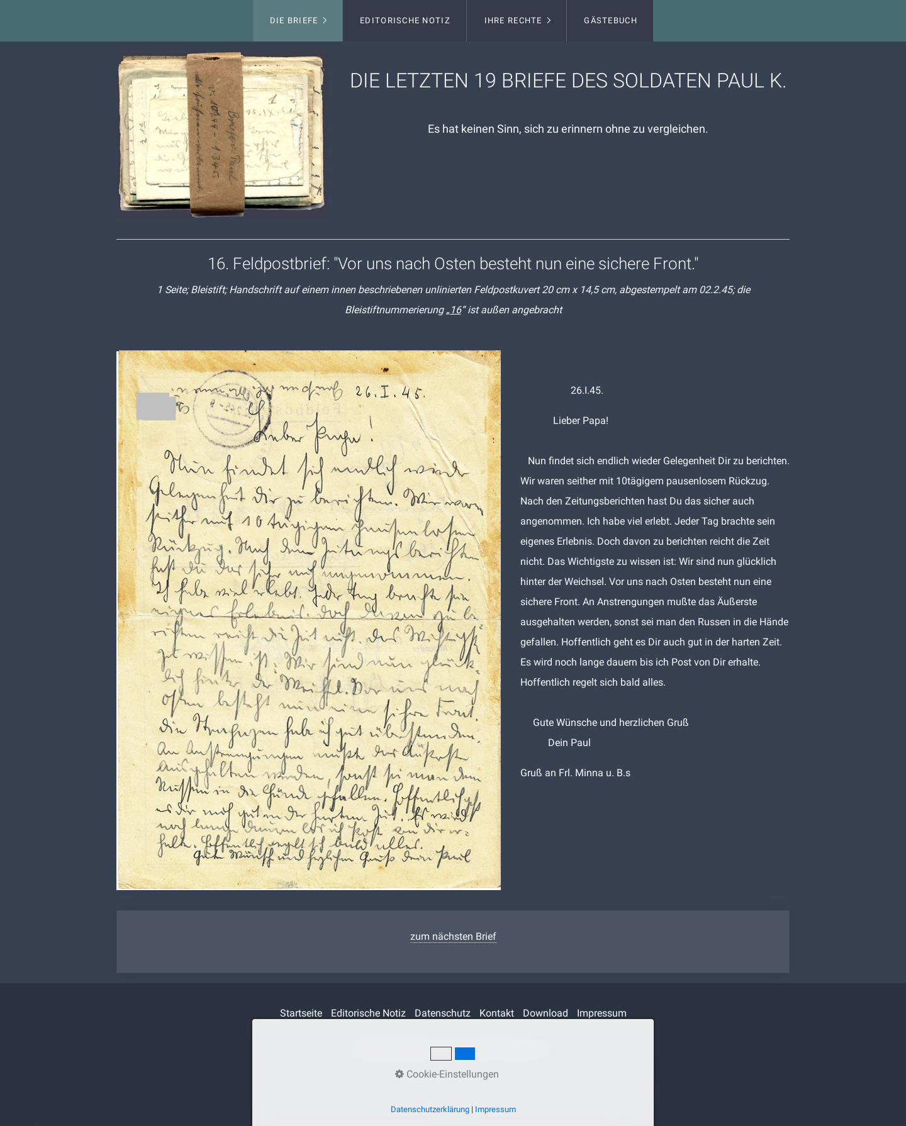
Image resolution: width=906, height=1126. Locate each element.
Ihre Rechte (513, 20)
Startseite (301, 1013)
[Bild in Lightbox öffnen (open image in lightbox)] (222, 135)
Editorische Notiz (405, 20)
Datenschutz (443, 1013)
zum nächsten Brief (453, 936)
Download (545, 1013)
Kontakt (496, 1013)
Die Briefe (294, 20)
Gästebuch (610, 20)
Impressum (602, 1013)
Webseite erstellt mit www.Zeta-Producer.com (453, 1049)
